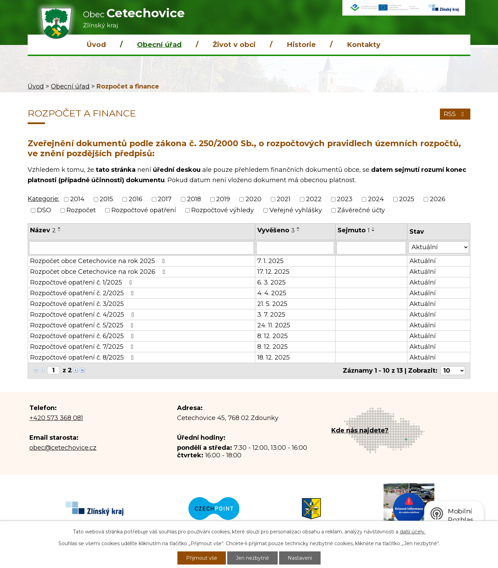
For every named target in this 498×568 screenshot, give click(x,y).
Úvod (96, 44)
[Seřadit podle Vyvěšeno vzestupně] (298, 227)
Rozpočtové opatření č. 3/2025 (77, 304)
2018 (194, 199)
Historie (301, 44)
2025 (406, 199)
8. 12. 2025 (272, 336)
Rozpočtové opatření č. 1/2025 (82, 282)
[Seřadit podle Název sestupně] (59, 230)
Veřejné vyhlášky (295, 210)
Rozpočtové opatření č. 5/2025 (83, 325)
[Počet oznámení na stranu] (452, 370)
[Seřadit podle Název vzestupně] (59, 227)
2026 (437, 199)
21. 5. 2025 (272, 304)
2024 (376, 199)
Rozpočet (81, 210)
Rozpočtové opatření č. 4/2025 (83, 314)
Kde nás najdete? (359, 430)
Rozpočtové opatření (143, 210)
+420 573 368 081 (56, 418)
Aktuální (422, 261)
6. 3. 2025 (271, 282)
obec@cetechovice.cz (62, 447)
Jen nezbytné (252, 558)
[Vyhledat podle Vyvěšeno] (295, 247)
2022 (314, 199)
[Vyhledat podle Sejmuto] (371, 247)
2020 (253, 199)
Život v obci (234, 44)
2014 (77, 199)
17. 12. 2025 (273, 272)
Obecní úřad (159, 44)
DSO (44, 210)
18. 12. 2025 (273, 357)
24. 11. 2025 (273, 325)
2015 (106, 199)
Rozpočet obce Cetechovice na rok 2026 (99, 272)
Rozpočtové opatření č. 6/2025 (83, 336)
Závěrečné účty (361, 210)
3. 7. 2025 (271, 314)
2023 (344, 199)
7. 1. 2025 (270, 261)
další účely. (412, 532)
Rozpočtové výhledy (222, 210)
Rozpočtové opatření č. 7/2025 (83, 347)
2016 (135, 199)
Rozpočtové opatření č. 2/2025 (83, 293)
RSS (455, 114)
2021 (283, 199)
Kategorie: (43, 199)
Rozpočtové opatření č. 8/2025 (83, 357)
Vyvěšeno (276, 230)
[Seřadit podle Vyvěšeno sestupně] (298, 230)
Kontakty (363, 44)
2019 (223, 199)
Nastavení (300, 558)
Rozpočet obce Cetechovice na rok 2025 (99, 261)
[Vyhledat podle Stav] (438, 247)
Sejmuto (354, 230)
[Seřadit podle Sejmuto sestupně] (373, 230)
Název (43, 230)
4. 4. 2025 (271, 293)
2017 (165, 199)
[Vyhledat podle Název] (141, 247)
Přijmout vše (201, 558)
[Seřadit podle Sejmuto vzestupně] (373, 227)
